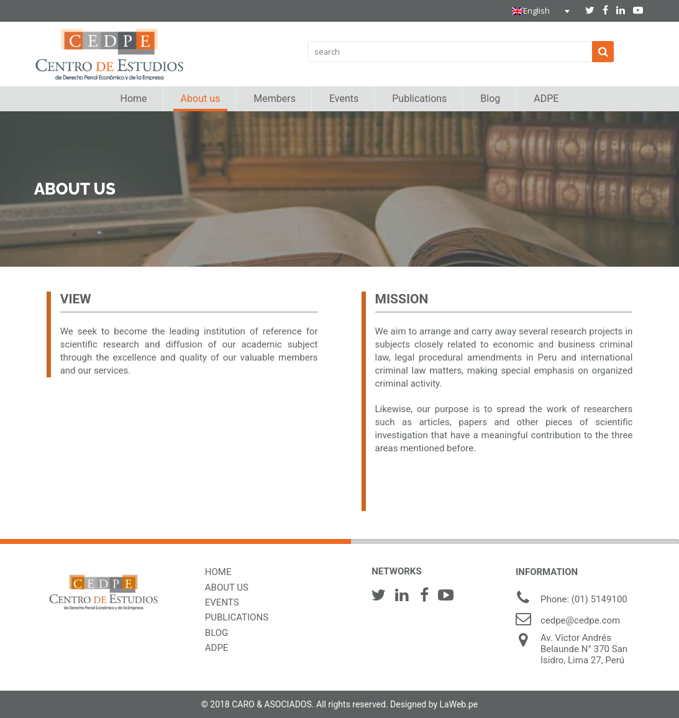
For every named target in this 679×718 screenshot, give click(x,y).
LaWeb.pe (459, 704)
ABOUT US (226, 587)
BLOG (217, 632)
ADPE (217, 647)
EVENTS (222, 602)
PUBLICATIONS (236, 617)
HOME (218, 572)
